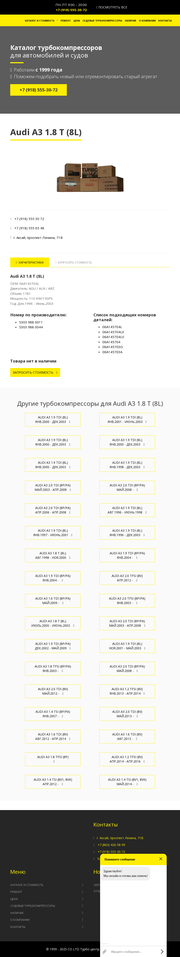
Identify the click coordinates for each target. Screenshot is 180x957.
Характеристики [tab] (30, 262)
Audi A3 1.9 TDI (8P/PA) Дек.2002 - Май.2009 (53, 646)
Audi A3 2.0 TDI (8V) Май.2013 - (127, 713)
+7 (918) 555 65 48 (29, 228)
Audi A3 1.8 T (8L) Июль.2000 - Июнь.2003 (52, 623)
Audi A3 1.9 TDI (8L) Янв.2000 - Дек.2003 (52, 419)
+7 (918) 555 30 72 (29, 218)
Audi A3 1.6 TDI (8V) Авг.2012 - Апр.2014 (52, 736)
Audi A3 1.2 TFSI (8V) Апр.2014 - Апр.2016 (127, 759)
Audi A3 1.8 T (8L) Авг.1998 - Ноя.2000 (52, 555)
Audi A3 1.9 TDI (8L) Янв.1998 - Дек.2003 (127, 464)
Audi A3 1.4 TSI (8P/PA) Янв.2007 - (53, 713)
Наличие (130, 20)
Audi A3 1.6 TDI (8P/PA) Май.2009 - (53, 600)
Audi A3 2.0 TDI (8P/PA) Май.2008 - (127, 487)
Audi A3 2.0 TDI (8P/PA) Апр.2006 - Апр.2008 (53, 510)
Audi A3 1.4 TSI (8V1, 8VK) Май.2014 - (127, 781)
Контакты (165, 20)
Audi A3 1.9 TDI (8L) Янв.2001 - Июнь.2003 (127, 419)
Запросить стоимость (35, 372)
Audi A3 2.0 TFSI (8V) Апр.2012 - (127, 578)
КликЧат (105, 944)
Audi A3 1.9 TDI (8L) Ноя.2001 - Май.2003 (127, 646)
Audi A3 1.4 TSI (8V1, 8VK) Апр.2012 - (53, 781)
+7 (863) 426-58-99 (111, 845)
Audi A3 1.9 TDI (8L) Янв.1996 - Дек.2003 (127, 532)
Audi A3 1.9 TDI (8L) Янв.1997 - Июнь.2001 (52, 532)
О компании (147, 20)
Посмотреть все (111, 7)
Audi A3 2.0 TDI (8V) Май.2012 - (53, 691)
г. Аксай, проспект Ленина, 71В (120, 838)
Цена (76, 20)
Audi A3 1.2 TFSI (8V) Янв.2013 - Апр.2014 (127, 691)
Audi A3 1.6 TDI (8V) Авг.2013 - (127, 736)
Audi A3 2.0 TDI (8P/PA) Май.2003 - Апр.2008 (53, 487)
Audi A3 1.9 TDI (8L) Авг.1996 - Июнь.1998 (127, 510)
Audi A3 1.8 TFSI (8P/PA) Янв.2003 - (53, 668)
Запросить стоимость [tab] (73, 262)
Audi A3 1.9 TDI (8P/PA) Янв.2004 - (127, 555)
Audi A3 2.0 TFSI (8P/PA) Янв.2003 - (127, 600)
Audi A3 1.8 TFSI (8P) (53, 759)
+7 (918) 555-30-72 (71, 10)
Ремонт (66, 20)
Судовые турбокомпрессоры (102, 20)
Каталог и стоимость (40, 20)
